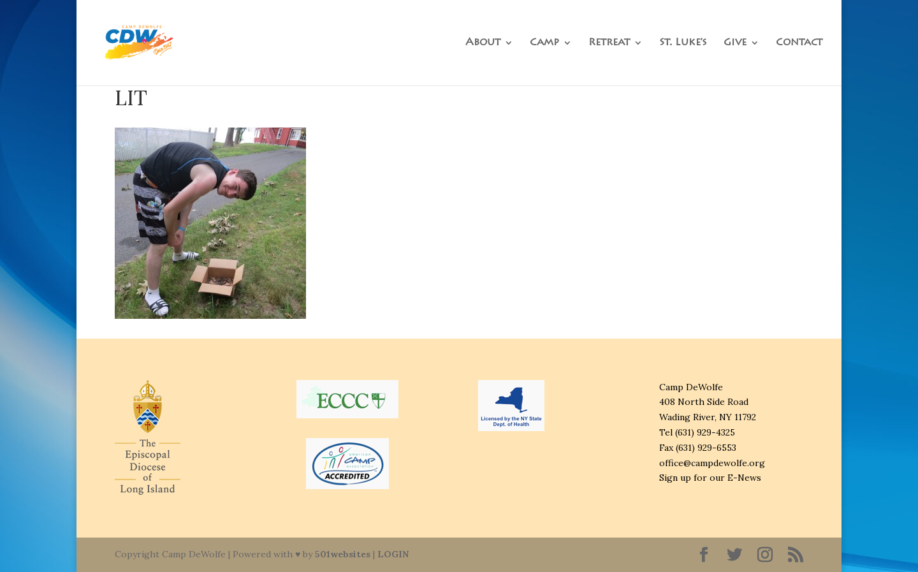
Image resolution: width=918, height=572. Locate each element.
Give (735, 43)
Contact (799, 43)
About (482, 43)
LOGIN (393, 554)
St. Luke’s (683, 43)
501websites (342, 554)
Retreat (609, 43)
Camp (544, 43)
